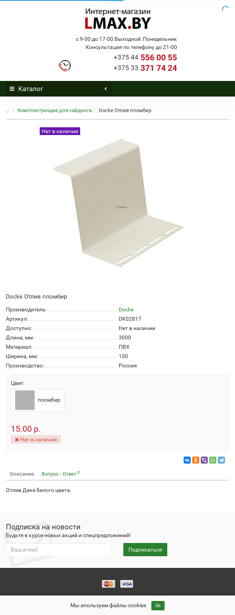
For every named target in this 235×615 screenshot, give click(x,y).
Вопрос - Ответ (61, 473)
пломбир (37, 400)
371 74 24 (145, 68)
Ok (158, 605)
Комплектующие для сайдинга (55, 110)
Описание (22, 474)
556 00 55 (145, 57)
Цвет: (18, 383)
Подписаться (145, 549)
